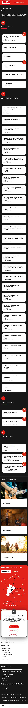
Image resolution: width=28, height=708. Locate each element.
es (13, 694)
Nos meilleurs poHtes (6, 8)
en (11, 694)
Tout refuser (13, 634)
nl (20, 694)
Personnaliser (13, 630)
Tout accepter (15, 626)
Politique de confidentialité (14, 623)
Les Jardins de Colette (11, 14)
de (17, 694)
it (15, 694)
